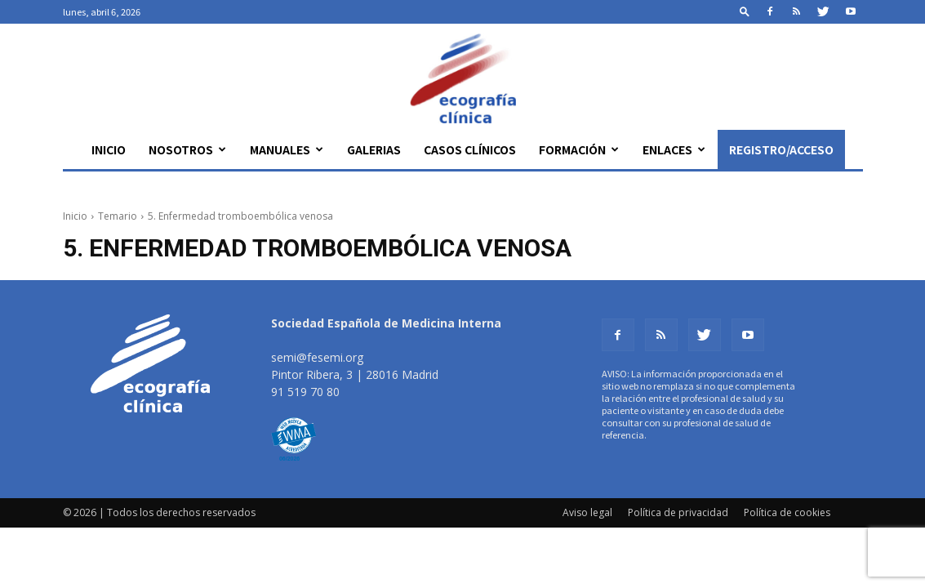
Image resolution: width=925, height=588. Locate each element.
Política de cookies (787, 512)
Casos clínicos (470, 149)
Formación (579, 149)
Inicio (108, 149)
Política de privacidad (678, 512)
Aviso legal (587, 512)
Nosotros (187, 149)
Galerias (374, 149)
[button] (744, 11)
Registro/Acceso (781, 149)
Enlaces (674, 149)
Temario (117, 216)
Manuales (286, 149)
